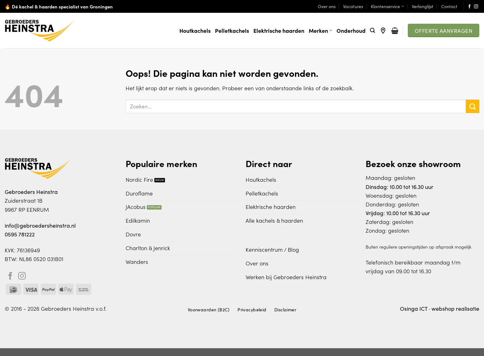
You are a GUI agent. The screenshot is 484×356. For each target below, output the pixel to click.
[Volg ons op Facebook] (469, 6)
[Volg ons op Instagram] (476, 6)
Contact (449, 6)
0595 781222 (20, 234)
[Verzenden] (472, 106)
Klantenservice (387, 6)
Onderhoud (351, 30)
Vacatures (353, 6)
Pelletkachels (232, 30)
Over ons (327, 6)
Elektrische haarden (278, 30)
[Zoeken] (372, 30)
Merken (320, 30)
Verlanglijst (422, 6)
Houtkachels (195, 30)
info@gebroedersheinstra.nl (40, 225)
